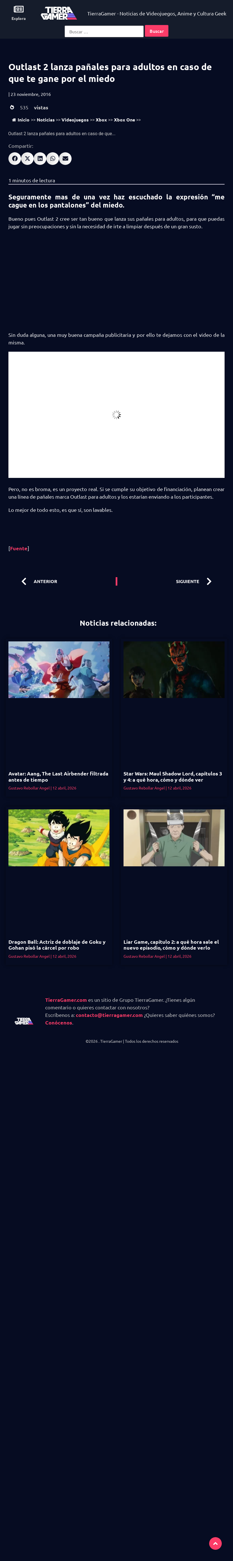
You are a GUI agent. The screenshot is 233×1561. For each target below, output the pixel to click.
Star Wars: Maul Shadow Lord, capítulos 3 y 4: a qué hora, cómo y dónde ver (173, 776)
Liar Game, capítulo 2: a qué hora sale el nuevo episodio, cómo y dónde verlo (171, 944)
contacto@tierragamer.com (109, 1015)
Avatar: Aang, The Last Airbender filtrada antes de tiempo (58, 776)
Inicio (20, 120)
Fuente (19, 548)
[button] (14, 158)
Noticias (46, 120)
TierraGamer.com (66, 999)
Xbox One (124, 120)
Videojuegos (75, 120)
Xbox (101, 120)
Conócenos (58, 1022)
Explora (19, 18)
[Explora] (19, 9)
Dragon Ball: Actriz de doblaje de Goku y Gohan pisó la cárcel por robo (57, 944)
